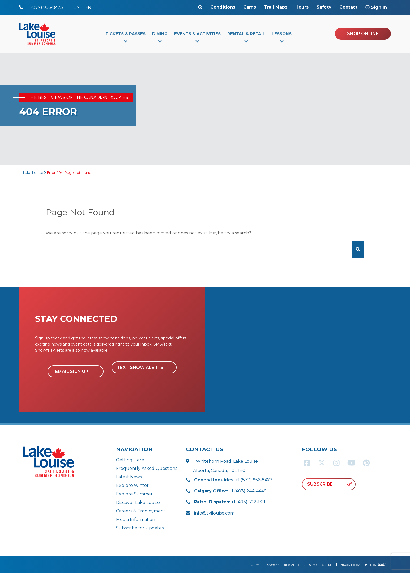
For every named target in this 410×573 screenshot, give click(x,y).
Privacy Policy (350, 565)
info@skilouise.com (214, 513)
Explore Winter (132, 485)
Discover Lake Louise (138, 502)
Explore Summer (134, 493)
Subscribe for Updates (140, 527)
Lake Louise (33, 173)
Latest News (129, 476)
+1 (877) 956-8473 (233, 479)
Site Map (328, 565)
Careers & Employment (140, 510)
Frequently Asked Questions (146, 468)
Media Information (135, 519)
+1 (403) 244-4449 (230, 491)
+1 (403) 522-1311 (229, 501)
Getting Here (130, 459)
